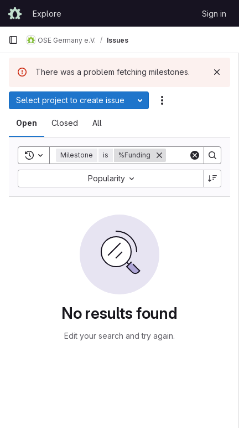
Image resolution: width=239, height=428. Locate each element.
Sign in (214, 13)
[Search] (212, 155)
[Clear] (194, 155)
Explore (47, 13)
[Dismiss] (217, 72)
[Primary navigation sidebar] (13, 40)
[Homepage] (15, 13)
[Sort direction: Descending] (212, 178)
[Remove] (159, 155)
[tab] (26, 123)
